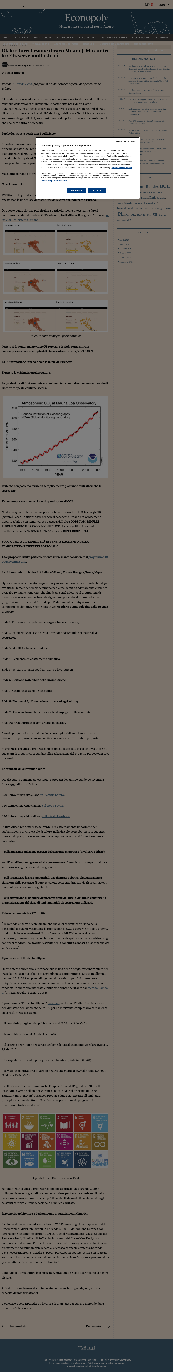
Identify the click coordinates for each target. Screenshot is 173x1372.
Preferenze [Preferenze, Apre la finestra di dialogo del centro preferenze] (76, 190)
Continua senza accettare (125, 141)
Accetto (97, 190)
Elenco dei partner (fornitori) (54, 181)
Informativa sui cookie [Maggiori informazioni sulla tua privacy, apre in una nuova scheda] (122, 168)
